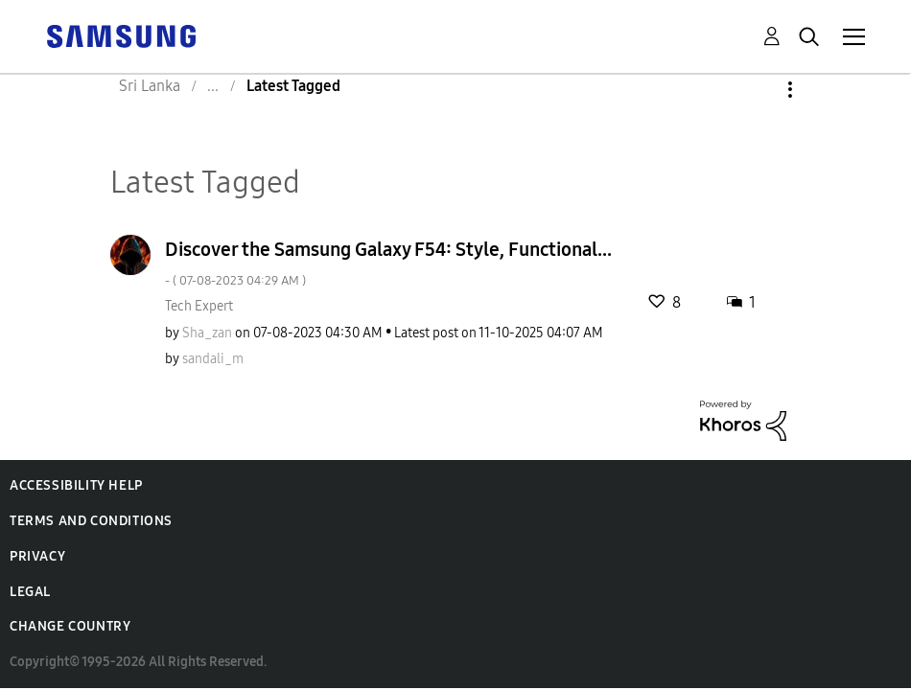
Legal (30, 592)
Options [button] (757, 89)
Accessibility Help (76, 485)
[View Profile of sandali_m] (213, 359)
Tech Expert (199, 306)
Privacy (37, 556)
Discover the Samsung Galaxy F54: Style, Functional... (388, 263)
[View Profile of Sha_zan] (207, 333)
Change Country (70, 626)
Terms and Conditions (91, 521)
